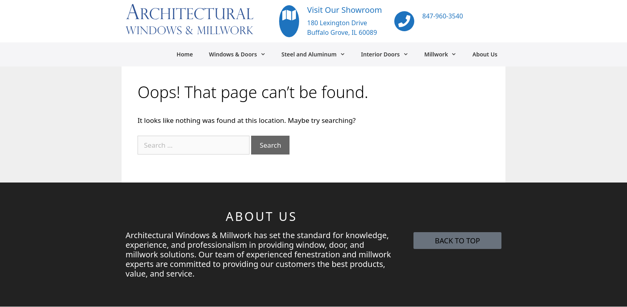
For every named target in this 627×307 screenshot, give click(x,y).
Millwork (444, 54)
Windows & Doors (241, 54)
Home (185, 54)
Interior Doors (388, 54)
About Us (485, 54)
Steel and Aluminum (317, 54)
